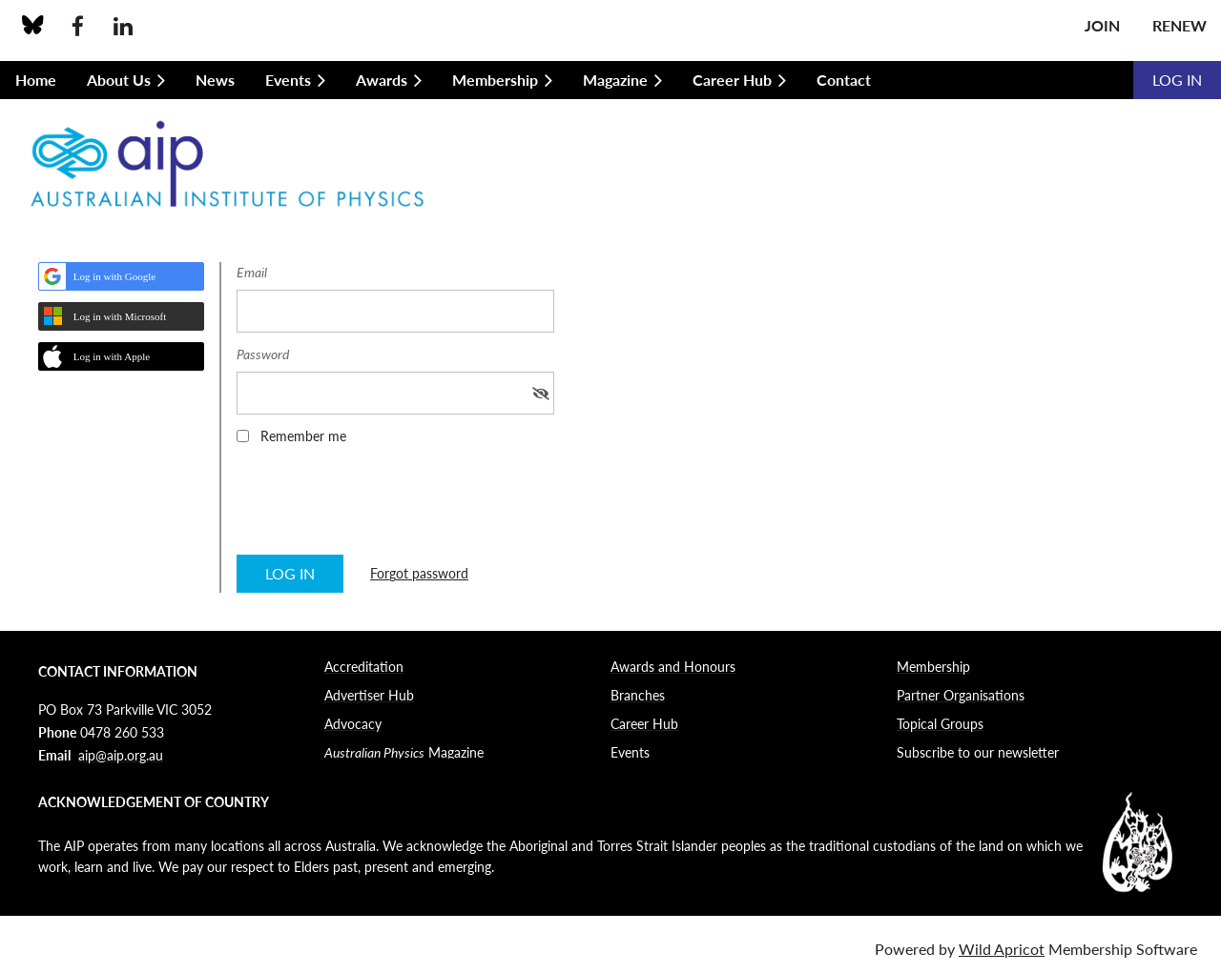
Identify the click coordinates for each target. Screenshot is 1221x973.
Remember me (303, 436)
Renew (1179, 25)
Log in (1177, 80)
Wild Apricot (1002, 949)
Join (1102, 25)
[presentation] (382, 506)
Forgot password (419, 573)
